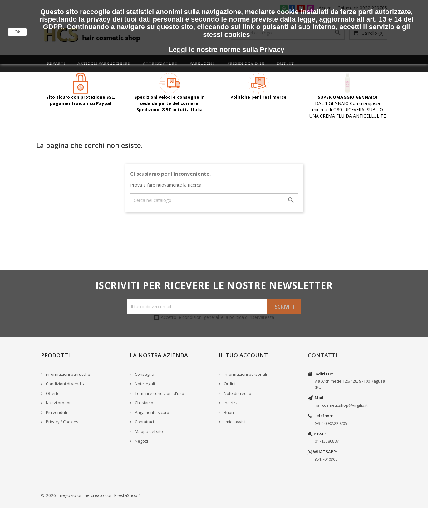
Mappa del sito (148, 431)
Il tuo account (243, 355)
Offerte (52, 393)
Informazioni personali (245, 374)
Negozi (141, 441)
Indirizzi (231, 402)
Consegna (144, 374)
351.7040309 (326, 459)
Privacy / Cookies (61, 422)
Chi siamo (143, 402)
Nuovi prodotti (59, 402)
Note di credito (237, 393)
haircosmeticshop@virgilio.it (341, 405)
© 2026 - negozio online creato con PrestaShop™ (91, 495)
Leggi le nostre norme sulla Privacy (226, 49)
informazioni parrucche (67, 374)
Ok (17, 31)
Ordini (229, 383)
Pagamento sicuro (151, 412)
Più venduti (56, 412)
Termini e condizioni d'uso (159, 393)
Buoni (229, 412)
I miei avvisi (234, 422)
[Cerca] (214, 200)
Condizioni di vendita (65, 383)
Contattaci (144, 422)
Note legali (144, 383)
